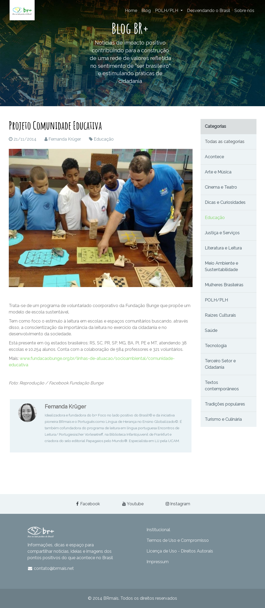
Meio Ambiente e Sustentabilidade (221, 266)
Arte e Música (218, 171)
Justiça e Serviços (222, 232)
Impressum (157, 561)
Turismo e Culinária (223, 419)
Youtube (132, 503)
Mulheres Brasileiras (224, 284)
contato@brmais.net (50, 568)
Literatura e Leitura (223, 248)
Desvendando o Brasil (208, 10)
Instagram (177, 503)
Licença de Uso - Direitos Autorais (179, 551)
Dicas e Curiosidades (225, 202)
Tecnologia (216, 345)
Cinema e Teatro (221, 187)
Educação (104, 139)
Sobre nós (244, 10)
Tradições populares (225, 404)
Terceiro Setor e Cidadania (220, 364)
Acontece (214, 156)
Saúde (211, 330)
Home (131, 10)
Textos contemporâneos (222, 385)
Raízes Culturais (220, 315)
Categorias (215, 126)
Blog (146, 10)
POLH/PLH (167, 10)
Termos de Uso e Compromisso (177, 540)
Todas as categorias (224, 141)
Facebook (87, 503)
